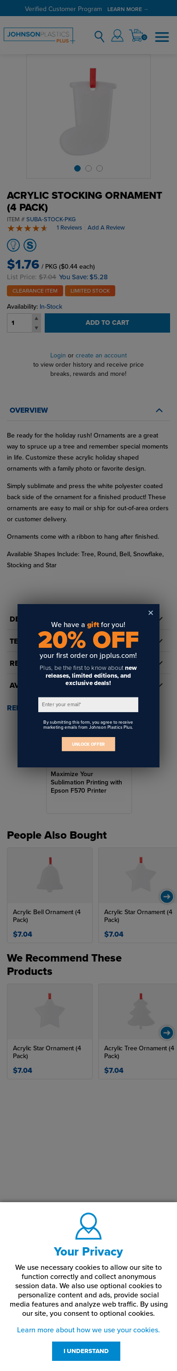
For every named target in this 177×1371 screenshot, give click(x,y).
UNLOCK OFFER (88, 743)
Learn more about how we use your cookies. (88, 1330)
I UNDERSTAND (86, 1351)
